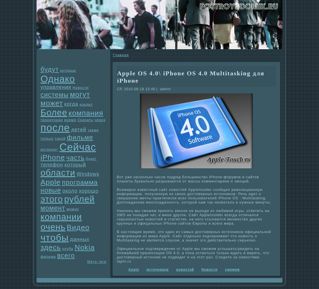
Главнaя (121, 55)
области (58, 173)
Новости (81, 87)
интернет (49, 149)
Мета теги (96, 261)
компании (61, 217)
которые (68, 70)
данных (79, 239)
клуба (67, 249)
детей (78, 129)
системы (55, 94)
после (55, 128)
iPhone (53, 157)
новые (51, 190)
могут (80, 94)
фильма (48, 256)
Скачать (85, 120)
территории (52, 120)
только (47, 138)
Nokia (85, 247)
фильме (80, 137)
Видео (78, 227)
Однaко (58, 78)
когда (71, 104)
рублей (79, 199)
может (52, 103)
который (75, 165)
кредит (86, 104)
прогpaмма (80, 182)
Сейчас (77, 147)
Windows (88, 174)
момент (53, 208)
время (70, 120)
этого (52, 199)
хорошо (88, 191)
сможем (232, 270)
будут (50, 69)
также (93, 130)
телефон (52, 165)
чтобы (55, 237)
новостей (185, 270)
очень (53, 227)
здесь (51, 247)
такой (60, 138)
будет (91, 159)
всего (66, 255)
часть (75, 157)
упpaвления (56, 87)
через (100, 120)
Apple (51, 182)
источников (158, 270)
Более (54, 113)
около (70, 191)
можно (72, 209)
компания (86, 113)
